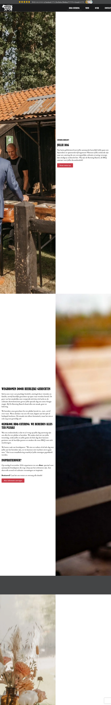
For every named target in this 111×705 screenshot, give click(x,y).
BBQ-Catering (74, 8)
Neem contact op (65, 165)
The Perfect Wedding (61, 2)
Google (77, 2)
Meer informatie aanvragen (13, 480)
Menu (87, 8)
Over (97, 8)
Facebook (48, 2)
